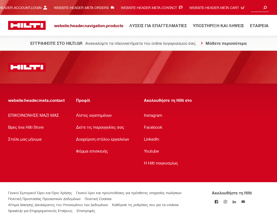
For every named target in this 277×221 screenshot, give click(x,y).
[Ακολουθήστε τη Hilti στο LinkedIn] (234, 201)
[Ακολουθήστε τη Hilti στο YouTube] (243, 201)
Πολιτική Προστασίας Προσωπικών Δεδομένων (44, 199)
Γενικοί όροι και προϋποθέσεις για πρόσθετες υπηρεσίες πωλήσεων (129, 193)
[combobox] (260, 7)
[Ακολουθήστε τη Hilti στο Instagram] (225, 201)
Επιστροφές (86, 211)
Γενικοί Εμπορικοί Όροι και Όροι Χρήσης (40, 193)
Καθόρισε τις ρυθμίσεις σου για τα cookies (145, 205)
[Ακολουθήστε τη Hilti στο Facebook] (216, 201)
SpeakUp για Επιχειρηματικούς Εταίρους (40, 211)
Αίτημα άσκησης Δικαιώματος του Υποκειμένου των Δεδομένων (58, 205)
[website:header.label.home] (27, 25)
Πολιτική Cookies (98, 199)
